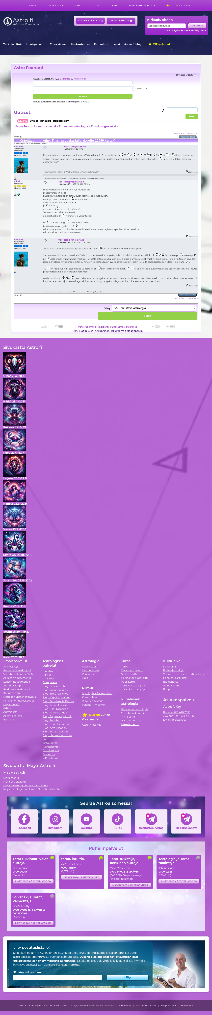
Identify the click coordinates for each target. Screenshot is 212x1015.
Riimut (114, 5)
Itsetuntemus (80, 44)
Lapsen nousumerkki (16, 681)
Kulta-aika (178, 5)
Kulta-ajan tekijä (173, 670)
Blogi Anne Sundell (55, 712)
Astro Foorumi (28, 67)
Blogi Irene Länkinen (56, 724)
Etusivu (33, 5)
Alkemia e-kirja (12, 715)
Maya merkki (11, 704)
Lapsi (116, 44)
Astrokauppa (121, 20)
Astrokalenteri (90, 20)
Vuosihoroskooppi (132, 713)
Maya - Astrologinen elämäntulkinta (25, 785)
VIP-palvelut (159, 44)
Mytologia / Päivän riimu (97, 693)
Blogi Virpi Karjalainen (56, 697)
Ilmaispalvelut (36, 44)
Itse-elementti (130, 724)
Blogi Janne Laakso (55, 705)
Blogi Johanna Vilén (55, 690)
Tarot (96, 5)
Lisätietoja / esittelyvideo (33, 881)
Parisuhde (101, 44)
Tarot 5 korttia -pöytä (134, 685)
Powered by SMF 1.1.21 (90, 326)
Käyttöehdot (125, 1005)
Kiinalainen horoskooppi (18, 700)
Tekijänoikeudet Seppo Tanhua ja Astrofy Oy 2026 (42, 1005)
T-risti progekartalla (104, 126)
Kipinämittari (11, 693)
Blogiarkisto (170, 681)
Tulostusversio (188, 137)
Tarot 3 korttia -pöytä (134, 689)
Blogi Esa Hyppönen (55, 708)
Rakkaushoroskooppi (16, 689)
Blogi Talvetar (51, 720)
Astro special (47, 126)
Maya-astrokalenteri (15, 781)
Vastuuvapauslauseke (146, 1005)
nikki (17, 181)
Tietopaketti (50, 743)
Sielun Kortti (129, 674)
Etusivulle (9, 719)
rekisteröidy (80, 79)
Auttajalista (10, 711)
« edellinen (179, 133)
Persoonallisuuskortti (134, 677)
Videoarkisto (171, 685)
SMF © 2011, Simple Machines (121, 326)
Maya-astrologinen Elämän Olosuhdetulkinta (31, 789)
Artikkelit (9, 708)
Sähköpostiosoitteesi (27, 972)
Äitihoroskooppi (13, 685)
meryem (19, 146)
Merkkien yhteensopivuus (19, 696)
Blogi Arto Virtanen (55, 727)
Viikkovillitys (10, 666)
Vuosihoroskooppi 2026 (18, 674)
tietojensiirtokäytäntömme (61, 964)
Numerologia (56, 5)
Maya (77, 5)
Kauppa (168, 689)
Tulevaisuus (58, 44)
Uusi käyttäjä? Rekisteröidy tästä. (186, 30)
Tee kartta (49, 754)
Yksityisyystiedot (168, 1005)
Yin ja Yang (128, 716)
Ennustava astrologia (73, 126)
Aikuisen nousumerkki (17, 677)
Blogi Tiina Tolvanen (55, 731)
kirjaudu (66, 79)
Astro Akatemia (91, 724)
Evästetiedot (187, 1005)
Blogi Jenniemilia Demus (58, 701)
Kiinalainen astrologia (142, 5)
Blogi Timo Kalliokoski (56, 693)
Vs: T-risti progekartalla (71, 181)
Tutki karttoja (13, 44)
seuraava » (191, 133)
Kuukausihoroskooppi (17, 670)
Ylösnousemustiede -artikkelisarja (184, 674)
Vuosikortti (128, 681)
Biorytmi (48, 671)
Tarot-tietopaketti (132, 670)
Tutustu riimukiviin (94, 704)
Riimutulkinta (90, 697)
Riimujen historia (92, 701)
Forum (47, 739)
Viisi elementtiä (131, 720)
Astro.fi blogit (134, 44)
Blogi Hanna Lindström (57, 735)
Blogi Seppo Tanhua (55, 686)
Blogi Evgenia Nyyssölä (57, 716)
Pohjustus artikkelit (175, 677)
